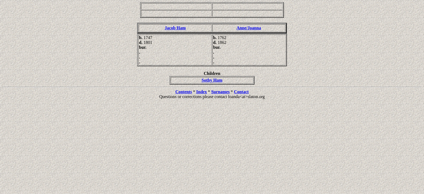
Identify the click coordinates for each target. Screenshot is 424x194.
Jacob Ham (175, 28)
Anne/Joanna (249, 28)
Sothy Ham (212, 80)
